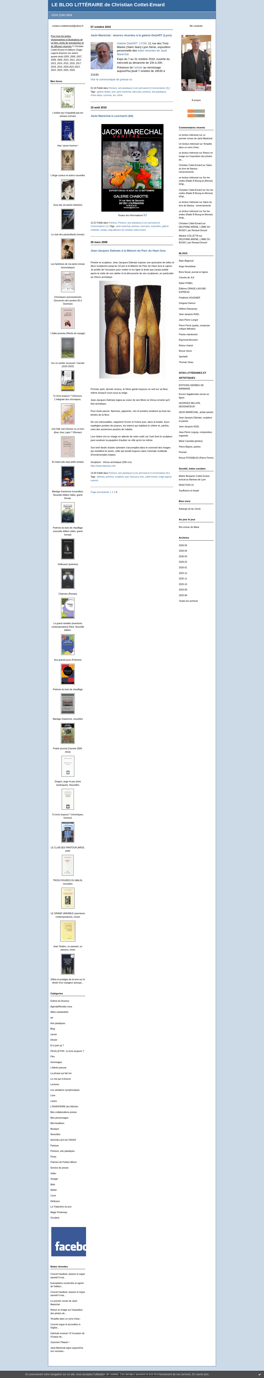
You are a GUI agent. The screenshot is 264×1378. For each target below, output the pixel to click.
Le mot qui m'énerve (60, 1079)
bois (142, 477)
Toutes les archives (188, 601)
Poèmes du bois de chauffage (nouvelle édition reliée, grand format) (68, 531)
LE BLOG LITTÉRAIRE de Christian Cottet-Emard (108, 4)
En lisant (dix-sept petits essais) (68, 462)
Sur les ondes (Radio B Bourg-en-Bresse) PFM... (196, 181)
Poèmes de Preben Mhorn (63, 1162)
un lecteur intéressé (189, 135)
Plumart (183, 452)
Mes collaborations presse (63, 1112)
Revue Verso (185, 351)
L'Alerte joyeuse (58, 1067)
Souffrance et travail (189, 490)
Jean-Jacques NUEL (189, 314)
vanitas (103, 230)
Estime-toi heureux (59, 1001)
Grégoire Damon (187, 303)
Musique (54, 1129)
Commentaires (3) (160, 88)
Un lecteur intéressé (189, 144)
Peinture (54, 1145)
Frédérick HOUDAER (189, 298)
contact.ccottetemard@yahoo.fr (68, 26)
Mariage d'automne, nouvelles (68, 719)
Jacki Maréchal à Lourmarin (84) (112, 116)
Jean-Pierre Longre (188, 320)
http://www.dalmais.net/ (103, 465)
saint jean (136, 92)
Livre (52, 1095)
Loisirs (53, 1101)
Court (53, 1195)
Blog (52, 1029)
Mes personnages (59, 1118)
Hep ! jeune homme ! (67, 145)
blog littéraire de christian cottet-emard (127, 230)
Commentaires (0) (160, 473)
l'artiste (138, 67)
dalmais (101, 477)
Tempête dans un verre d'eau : (65, 1319)
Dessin (53, 1040)
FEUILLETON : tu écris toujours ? (67, 1051)
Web (52, 1184)
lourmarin (145, 226)
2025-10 (183, 584)
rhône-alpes (96, 95)
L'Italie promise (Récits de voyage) (67, 333)
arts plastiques (159, 92)
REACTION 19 (186, 485)
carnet (53, 1034)
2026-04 (183, 551)
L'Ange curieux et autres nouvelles (68, 175)
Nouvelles (55, 1134)
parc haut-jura (132, 477)
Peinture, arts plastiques (62, 1151)
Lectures (54, 1084)
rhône (120, 95)
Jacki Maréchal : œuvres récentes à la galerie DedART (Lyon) (131, 35)
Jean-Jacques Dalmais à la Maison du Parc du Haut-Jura (128, 250)
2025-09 (183, 590)
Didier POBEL (186, 283)
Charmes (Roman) (67, 594)
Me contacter (196, 26)
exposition (156, 226)
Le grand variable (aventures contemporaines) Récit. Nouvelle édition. (67, 626)
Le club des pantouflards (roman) (67, 234)
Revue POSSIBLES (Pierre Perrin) (196, 458)
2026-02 (183, 562)
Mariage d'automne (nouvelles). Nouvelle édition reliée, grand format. (67, 494)
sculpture (119, 477)
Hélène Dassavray (188, 309)
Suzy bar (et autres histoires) (67, 205)
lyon (114, 92)
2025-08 (183, 595)
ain (114, 95)
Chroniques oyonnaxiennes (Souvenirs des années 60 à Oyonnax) (68, 300)
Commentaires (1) (99, 226)
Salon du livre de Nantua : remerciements (195, 168)
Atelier (53, 1190)
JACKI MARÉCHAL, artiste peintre (196, 412)
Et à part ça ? (57, 1045)
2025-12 (183, 573)
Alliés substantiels (59, 1012)
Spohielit (183, 356)
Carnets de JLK (186, 277)
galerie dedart (104, 92)
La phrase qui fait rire (61, 1073)
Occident (54, 1218)
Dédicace (55, 1201)
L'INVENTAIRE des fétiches (64, 1106)
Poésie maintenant (188, 334)
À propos (196, 100)
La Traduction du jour (61, 1207)
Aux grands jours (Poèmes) (67, 660)
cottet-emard (151, 477)
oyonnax (107, 95)
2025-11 (183, 578)
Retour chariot (186, 345)
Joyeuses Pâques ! (60, 1342)
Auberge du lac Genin (190, 509)
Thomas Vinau (186, 362)
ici (145, 215)
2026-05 (183, 545)
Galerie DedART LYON (132, 43)
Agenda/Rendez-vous (61, 1006)
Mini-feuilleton (57, 1123)
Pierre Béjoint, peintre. (190, 447)
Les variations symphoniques (65, 1090)
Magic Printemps (58, 1212)
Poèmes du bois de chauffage (68, 689)
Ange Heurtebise (187, 266)
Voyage (54, 1179)
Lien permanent (141, 88)
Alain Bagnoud (186, 261)
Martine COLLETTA (188, 236)
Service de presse (59, 1168)
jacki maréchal (124, 92)
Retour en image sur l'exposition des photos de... (196, 156)
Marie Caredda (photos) (191, 441)
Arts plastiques (57, 1023)
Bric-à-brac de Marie (189, 527)
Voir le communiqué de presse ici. (112, 79)
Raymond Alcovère (188, 340)
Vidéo (53, 1173)
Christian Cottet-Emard (190, 165)
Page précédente (100, 492)
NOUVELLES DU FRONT (63, 1140)
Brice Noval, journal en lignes (193, 272)
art (51, 1018)
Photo (53, 1157)
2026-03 (183, 556)
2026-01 (183, 567)
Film (52, 1056)
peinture (147, 92)
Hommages (56, 1062)
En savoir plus (200, 1374)
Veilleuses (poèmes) (68, 564)
